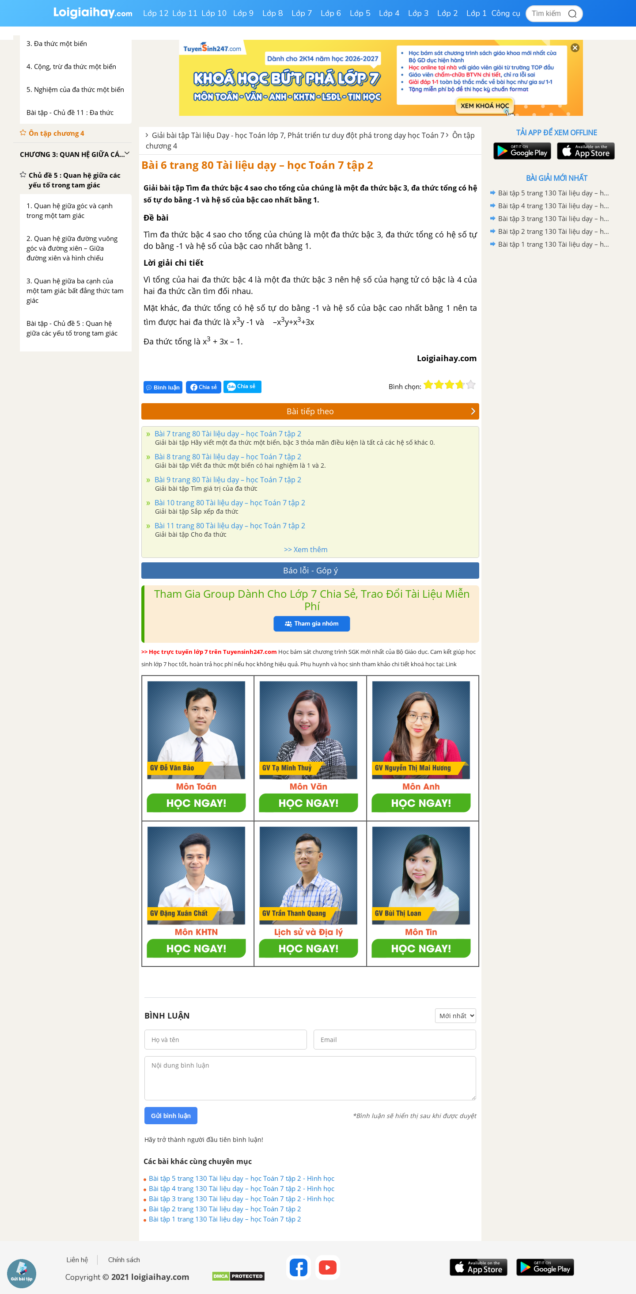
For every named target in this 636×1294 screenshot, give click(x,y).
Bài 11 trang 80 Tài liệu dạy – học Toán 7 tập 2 (229, 526)
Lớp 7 (302, 13)
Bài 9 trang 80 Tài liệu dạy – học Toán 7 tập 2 (227, 480)
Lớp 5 (360, 13)
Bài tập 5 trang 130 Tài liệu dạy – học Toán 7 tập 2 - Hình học (241, 1178)
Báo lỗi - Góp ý (310, 570)
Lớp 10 (214, 13)
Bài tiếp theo (381, 411)
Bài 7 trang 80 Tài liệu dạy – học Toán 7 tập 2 (227, 434)
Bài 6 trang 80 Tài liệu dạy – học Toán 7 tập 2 (257, 164)
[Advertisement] (556, 391)
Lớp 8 (272, 13)
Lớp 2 (447, 13)
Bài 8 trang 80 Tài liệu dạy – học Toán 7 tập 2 (227, 457)
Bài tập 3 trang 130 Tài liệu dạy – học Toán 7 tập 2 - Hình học (241, 1198)
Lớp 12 (156, 13)
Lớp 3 (418, 13)
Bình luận (163, 387)
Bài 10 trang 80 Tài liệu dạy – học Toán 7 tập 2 (229, 503)
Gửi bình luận (171, 1115)
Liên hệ (77, 1260)
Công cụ (506, 13)
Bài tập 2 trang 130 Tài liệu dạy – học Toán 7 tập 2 (225, 1208)
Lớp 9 (243, 13)
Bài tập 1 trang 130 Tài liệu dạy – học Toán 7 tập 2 (225, 1218)
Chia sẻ (203, 387)
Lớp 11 (185, 13)
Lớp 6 (331, 13)
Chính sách (124, 1260)
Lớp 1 (476, 13)
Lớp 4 (389, 13)
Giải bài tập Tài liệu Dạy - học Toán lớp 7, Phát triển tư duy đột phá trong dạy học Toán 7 (298, 135)
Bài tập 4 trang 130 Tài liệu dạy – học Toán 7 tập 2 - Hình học (241, 1188)
